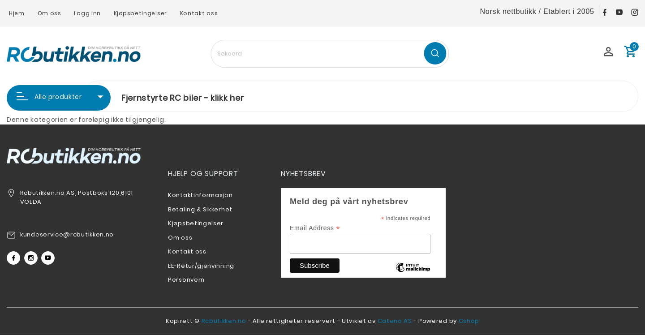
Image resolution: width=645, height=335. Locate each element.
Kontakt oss (199, 13)
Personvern (186, 279)
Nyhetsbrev (303, 173)
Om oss (49, 13)
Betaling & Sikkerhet (200, 209)
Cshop (469, 321)
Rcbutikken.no (224, 321)
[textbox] (330, 54)
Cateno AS (395, 321)
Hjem (17, 13)
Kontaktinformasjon (200, 195)
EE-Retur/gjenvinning (201, 266)
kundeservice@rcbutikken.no (67, 234)
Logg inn (87, 13)
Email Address (315, 228)
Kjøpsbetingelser (140, 13)
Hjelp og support (203, 173)
